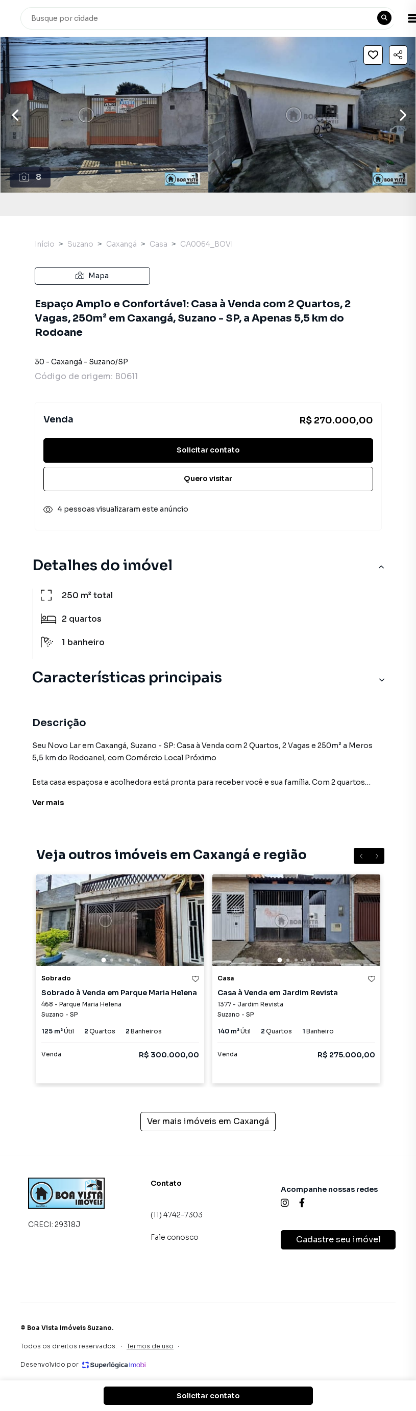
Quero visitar (208, 478)
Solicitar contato (208, 450)
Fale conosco (175, 1237)
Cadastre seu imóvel (338, 1239)
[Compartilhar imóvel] (398, 55)
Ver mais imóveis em (208, 1121)
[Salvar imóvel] (373, 55)
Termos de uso (150, 1346)
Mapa (92, 275)
